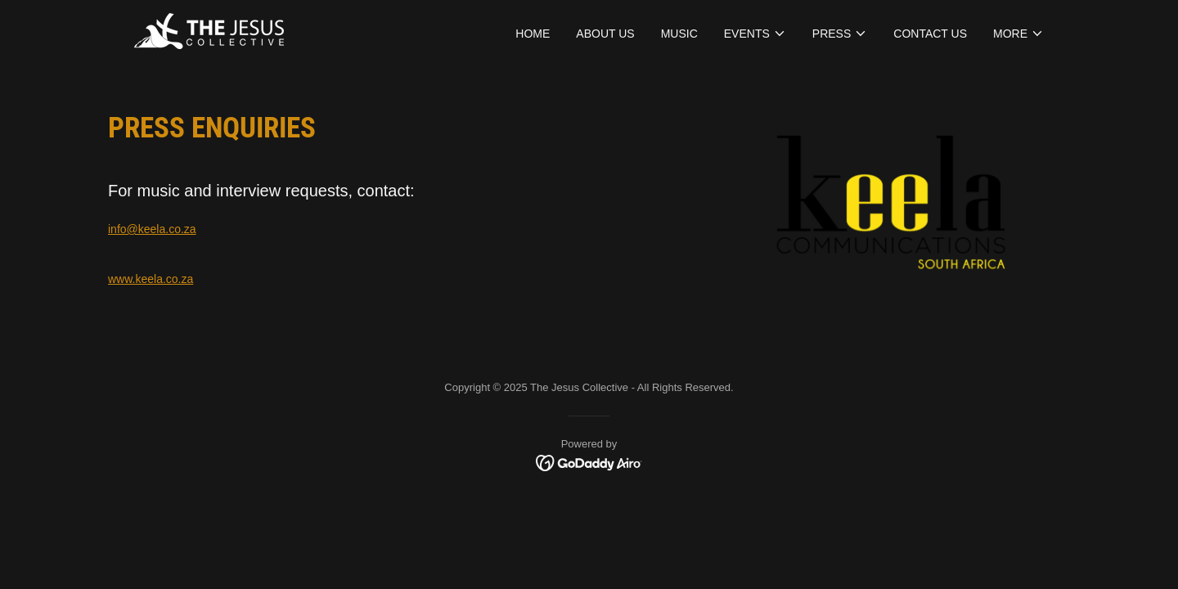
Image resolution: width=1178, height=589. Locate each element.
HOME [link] (532, 33)
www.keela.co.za (150, 279)
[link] (209, 30)
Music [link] (679, 33)
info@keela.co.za (152, 229)
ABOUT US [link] (605, 33)
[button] (755, 33)
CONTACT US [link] (930, 33)
